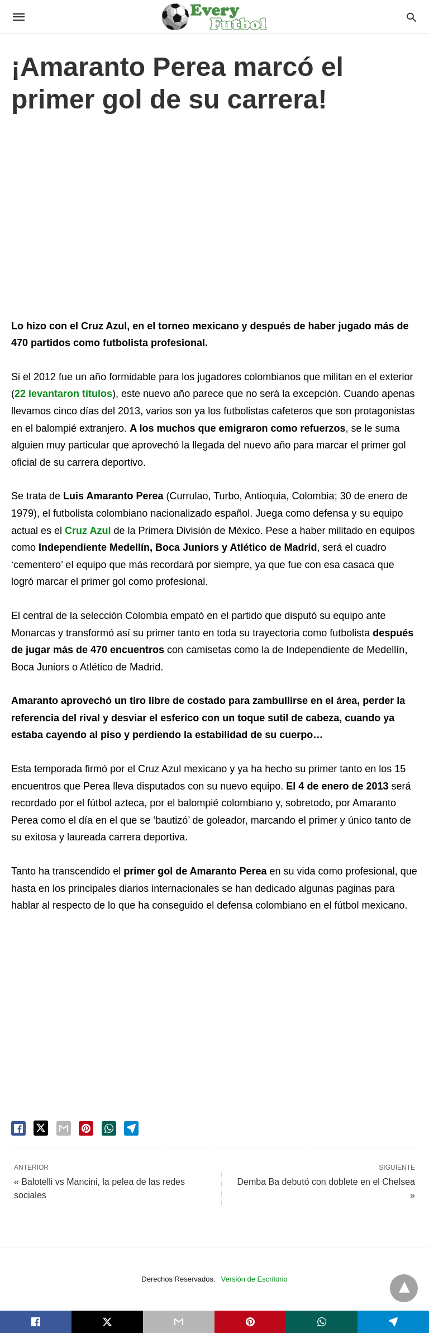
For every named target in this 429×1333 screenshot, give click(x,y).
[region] (214, 219)
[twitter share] (41, 1128)
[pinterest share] (86, 1128)
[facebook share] (18, 1128)
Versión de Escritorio (254, 1279)
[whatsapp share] (109, 1128)
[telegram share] (131, 1128)
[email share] (63, 1128)
